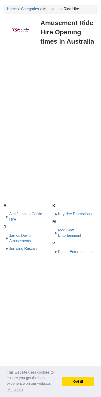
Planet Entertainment (75, 252)
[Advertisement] (50, 89)
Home (12, 9)
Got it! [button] (78, 381)
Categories (30, 9)
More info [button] (15, 390)
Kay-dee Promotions (75, 214)
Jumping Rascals (23, 248)
